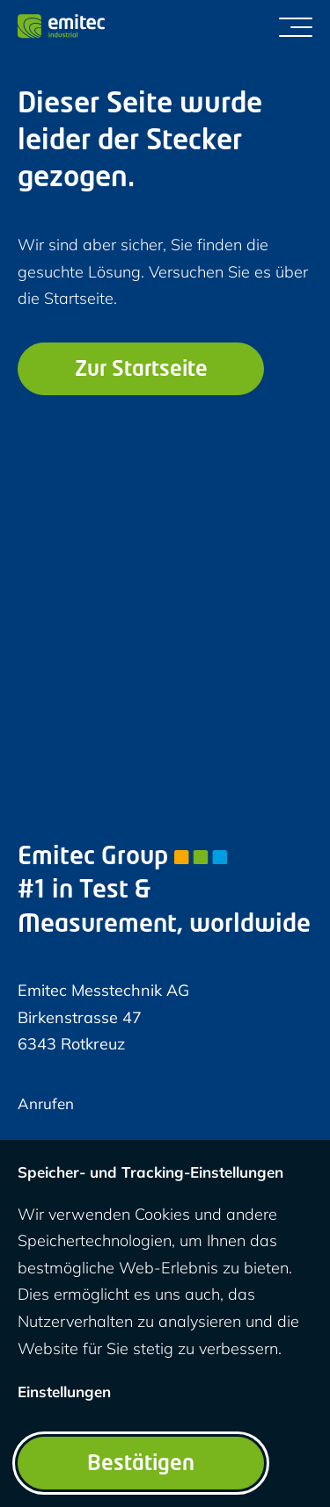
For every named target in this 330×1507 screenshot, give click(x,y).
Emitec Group (122, 858)
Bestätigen (140, 1464)
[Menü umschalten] (295, 26)
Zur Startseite (141, 370)
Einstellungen (64, 1391)
